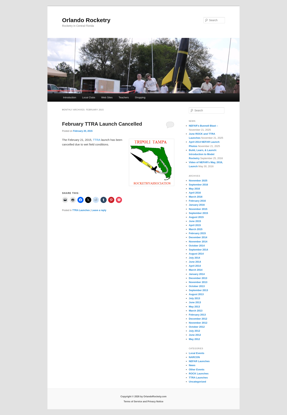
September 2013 (198, 290)
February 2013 (197, 314)
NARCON (194, 357)
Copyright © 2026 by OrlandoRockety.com (143, 396)
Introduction (69, 97)
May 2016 (194, 188)
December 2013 (198, 278)
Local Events (196, 353)
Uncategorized (197, 381)
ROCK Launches (199, 373)
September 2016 (198, 184)
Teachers (124, 97)
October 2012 (197, 326)
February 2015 (197, 233)
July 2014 (194, 257)
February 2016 (197, 200)
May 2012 (194, 339)
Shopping (140, 97)
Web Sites (107, 97)
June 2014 (195, 261)
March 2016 (195, 196)
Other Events (196, 369)
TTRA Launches (81, 210)
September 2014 (198, 249)
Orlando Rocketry (86, 20)
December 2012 (198, 318)
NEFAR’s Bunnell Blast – (203, 125)
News (192, 365)
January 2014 (197, 274)
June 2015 (195, 221)
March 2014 (195, 269)
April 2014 (195, 265)
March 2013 (195, 310)
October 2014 (197, 245)
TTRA (96, 139)
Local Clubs (88, 97)
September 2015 (198, 213)
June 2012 (195, 334)
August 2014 (196, 253)
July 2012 (194, 330)
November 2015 (198, 209)
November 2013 (198, 282)
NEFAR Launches (199, 361)
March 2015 (195, 229)
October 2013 (197, 286)
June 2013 (195, 302)
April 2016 (195, 192)
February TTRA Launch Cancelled (102, 124)
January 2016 (197, 204)
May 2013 (194, 306)
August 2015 (196, 217)
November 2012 (198, 322)
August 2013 (196, 294)
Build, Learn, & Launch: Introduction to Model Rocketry (203, 154)
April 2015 (195, 225)
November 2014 (198, 241)
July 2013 (194, 298)
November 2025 (198, 180)
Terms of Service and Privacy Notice (143, 401)
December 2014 (198, 237)
